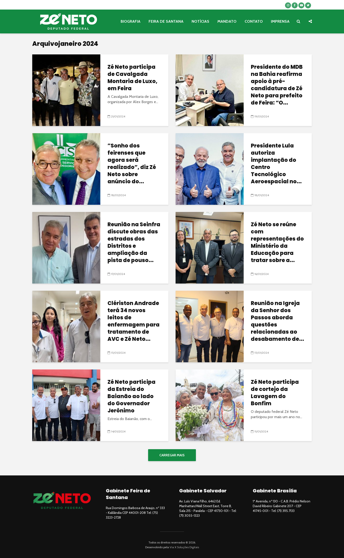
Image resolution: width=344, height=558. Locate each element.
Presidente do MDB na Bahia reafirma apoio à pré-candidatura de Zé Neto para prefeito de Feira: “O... (277, 84)
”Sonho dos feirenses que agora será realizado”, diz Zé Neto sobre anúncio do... (132, 163)
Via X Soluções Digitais (184, 547)
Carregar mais (172, 455)
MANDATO (226, 21)
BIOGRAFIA (130, 21)
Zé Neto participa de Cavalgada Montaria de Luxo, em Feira (132, 77)
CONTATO (254, 21)
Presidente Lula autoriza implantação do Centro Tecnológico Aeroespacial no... (276, 163)
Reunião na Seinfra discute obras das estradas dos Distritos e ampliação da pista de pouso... (134, 242)
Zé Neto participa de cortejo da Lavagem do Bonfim (275, 393)
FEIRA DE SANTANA (166, 21)
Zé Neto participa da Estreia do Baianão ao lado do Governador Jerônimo (132, 396)
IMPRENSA (280, 21)
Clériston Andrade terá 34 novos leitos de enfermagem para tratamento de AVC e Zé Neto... (134, 321)
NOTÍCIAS (200, 21)
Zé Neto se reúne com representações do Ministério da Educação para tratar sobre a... (277, 242)
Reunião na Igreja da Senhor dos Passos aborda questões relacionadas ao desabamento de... (277, 321)
